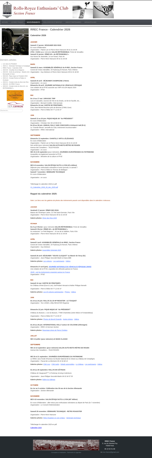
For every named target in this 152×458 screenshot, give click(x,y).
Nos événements (33, 22)
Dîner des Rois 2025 (49, 218)
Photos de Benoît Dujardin (52, 319)
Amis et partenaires (73, 22)
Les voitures (47, 261)
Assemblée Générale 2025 (51, 250)
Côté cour (46, 364)
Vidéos (68, 261)
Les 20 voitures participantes (53, 292)
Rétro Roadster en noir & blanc (54, 418)
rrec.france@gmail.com (111, 452)
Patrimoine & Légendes (74, 452)
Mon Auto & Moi (90, 22)
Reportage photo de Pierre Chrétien (54, 330)
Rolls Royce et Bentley (52, 22)
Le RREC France (17, 22)
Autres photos (68, 319)
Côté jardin (55, 364)
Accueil (5, 22)
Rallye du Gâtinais (48, 379)
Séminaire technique (73, 418)
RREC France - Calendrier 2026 (50, 29)
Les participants (58, 261)
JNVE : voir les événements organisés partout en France (50, 272)
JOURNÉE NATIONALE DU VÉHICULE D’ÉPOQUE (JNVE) (70, 267)
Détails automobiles (67, 364)
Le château (79, 364)
